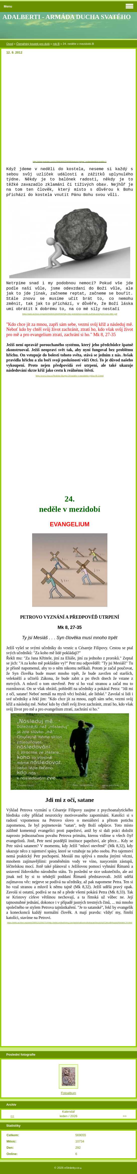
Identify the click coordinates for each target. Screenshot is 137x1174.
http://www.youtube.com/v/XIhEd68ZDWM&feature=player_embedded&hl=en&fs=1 (70, 161)
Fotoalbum (68, 1093)
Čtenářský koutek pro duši (33, 43)
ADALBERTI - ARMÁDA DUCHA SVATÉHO (67, 17)
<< (12, 1116)
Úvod (9, 43)
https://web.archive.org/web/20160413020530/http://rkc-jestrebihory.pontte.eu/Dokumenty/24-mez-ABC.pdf (69, 314)
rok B (56, 43)
